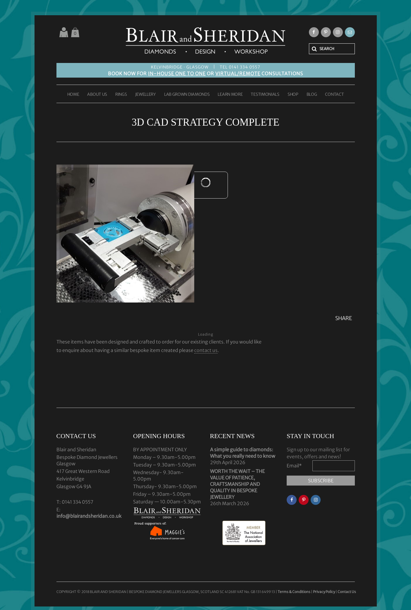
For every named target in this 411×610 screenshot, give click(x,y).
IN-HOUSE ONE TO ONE (177, 73)
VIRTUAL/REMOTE (237, 73)
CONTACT (334, 94)
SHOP (293, 94)
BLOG (312, 94)
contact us (206, 350)
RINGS (121, 94)
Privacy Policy (324, 592)
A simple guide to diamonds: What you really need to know (242, 453)
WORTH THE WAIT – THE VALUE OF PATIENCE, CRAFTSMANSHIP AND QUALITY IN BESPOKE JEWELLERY (237, 484)
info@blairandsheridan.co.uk (88, 516)
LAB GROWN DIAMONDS (187, 94)
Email (294, 466)
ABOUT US (97, 94)
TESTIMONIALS (265, 94)
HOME (73, 94)
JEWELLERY (145, 94)
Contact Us (347, 592)
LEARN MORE (230, 94)
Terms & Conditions (294, 592)
